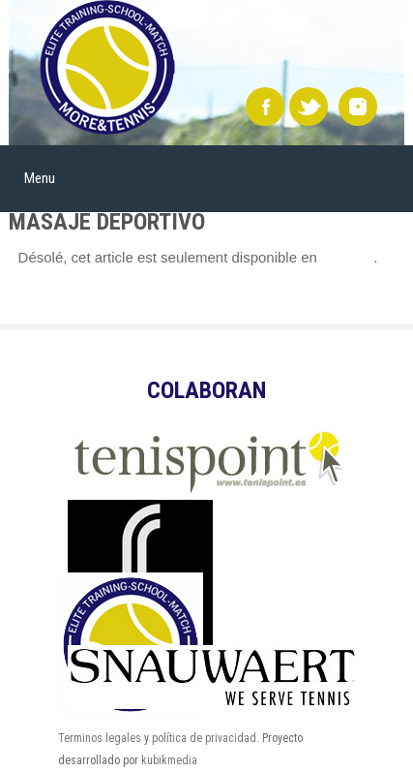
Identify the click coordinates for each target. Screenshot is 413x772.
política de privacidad (204, 738)
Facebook (265, 106)
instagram (358, 106)
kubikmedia (169, 760)
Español (347, 257)
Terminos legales (99, 738)
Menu (39, 178)
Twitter (308, 106)
